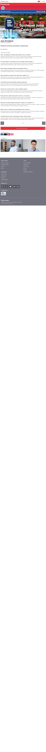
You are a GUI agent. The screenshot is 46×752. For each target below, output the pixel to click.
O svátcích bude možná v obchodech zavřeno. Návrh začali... (16, 413)
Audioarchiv (15, 14)
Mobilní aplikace (4, 501)
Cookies (2, 524)
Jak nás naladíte (27, 484)
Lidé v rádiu (26, 488)
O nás (36, 14)
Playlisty (22, 14)
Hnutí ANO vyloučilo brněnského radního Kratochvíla (14, 253)
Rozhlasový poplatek (28, 493)
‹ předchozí (2, 420)
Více (41, 14)
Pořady (9, 14)
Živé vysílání (3, 496)
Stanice (2, 488)
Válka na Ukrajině (5, 484)
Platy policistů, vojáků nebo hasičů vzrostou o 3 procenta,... (16, 317)
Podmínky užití (15, 524)
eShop (2, 490)
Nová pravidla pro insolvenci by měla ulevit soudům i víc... (15, 221)
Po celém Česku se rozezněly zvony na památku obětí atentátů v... (17, 157)
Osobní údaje (8, 524)
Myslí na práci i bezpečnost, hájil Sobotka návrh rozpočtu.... (16, 381)
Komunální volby (4, 486)
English (20, 524)
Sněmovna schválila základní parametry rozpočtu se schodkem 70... (18, 349)
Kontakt (25, 492)
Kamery (31, 14)
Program (3, 14)
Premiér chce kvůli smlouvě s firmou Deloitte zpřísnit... (14, 285)
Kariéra (25, 490)
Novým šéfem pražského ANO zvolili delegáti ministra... (14, 189)
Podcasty (3, 499)
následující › (43, 420)
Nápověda (25, 486)
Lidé (26, 14)
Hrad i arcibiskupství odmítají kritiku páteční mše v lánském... (16, 125)
